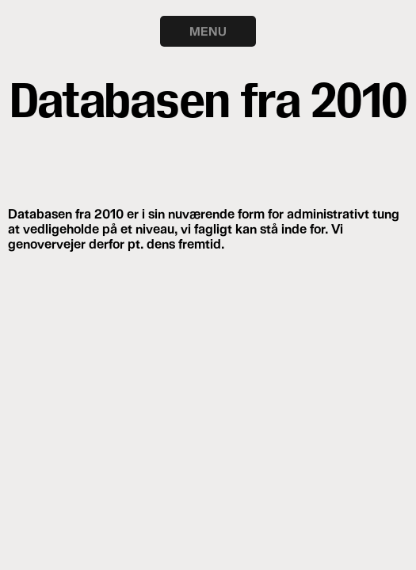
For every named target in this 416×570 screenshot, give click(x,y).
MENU (208, 31)
